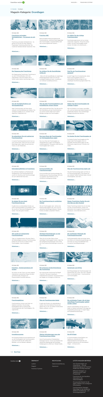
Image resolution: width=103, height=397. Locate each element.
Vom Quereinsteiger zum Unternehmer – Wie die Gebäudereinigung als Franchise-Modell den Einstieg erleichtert (82, 366)
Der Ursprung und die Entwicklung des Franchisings (50, 268)
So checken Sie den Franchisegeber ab (79, 136)
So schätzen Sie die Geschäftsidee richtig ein (50, 72)
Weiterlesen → (16, 51)
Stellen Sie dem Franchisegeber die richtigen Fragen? (78, 104)
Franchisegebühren (18, 300)
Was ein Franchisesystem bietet (49, 300)
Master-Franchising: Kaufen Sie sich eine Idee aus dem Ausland (78, 202)
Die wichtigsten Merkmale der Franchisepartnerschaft (76, 234)
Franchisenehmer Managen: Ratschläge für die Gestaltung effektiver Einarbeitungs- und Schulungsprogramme (81, 390)
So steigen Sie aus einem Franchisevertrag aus (19, 202)
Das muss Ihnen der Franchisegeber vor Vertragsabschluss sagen (50, 137)
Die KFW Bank (71, 334)
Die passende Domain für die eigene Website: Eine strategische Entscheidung (82, 383)
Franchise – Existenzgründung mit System (22, 268)
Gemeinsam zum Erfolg (74, 268)
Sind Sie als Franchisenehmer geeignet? (76, 72)
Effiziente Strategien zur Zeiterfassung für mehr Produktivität (79, 372)
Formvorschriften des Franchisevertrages (46, 169)
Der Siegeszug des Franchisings (21, 71)
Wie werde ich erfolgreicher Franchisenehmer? (20, 234)
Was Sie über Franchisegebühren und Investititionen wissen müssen (51, 104)
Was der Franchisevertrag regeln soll (78, 169)
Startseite (14, 9)
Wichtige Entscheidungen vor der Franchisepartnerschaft (50, 234)
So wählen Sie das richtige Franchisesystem (75, 36)
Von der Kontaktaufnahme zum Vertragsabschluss (21, 104)
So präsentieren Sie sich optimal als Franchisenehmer (23, 137)
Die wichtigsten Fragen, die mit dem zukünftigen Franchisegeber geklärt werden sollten (78, 302)
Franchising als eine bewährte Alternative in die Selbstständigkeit (81, 378)
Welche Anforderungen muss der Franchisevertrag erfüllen (50, 335)
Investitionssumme (17, 334)
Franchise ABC (44, 35)
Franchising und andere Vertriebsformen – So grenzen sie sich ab (23, 37)
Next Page (17, 352)
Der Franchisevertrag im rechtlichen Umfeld (51, 202)
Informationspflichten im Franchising (23, 169)
